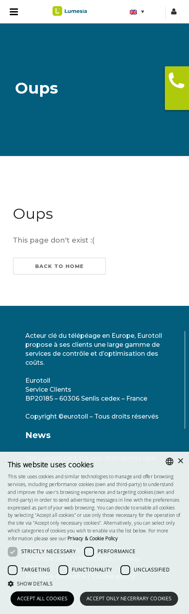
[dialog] (94, 533)
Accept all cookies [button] (42, 598)
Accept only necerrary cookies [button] (129, 598)
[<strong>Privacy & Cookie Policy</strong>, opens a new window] (92, 538)
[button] (94, 583)
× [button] (180, 461)
